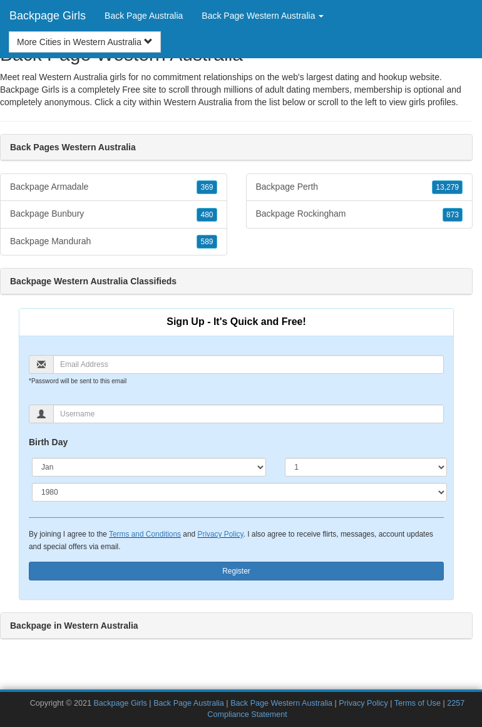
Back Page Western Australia (281, 703)
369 (206, 187)
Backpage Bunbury (113, 214)
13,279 (447, 187)
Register (236, 571)
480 (206, 214)
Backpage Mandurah (113, 242)
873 (452, 214)
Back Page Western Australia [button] (263, 16)
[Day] (366, 467)
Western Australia (197, 102)
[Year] (239, 492)
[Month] (149, 467)
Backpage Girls (47, 15)
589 (206, 241)
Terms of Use (417, 703)
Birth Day (48, 442)
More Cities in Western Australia (85, 42)
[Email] (248, 364)
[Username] (248, 414)
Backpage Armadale (113, 187)
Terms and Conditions (145, 534)
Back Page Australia (144, 16)
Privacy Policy (220, 534)
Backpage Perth (359, 187)
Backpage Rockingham (359, 214)
